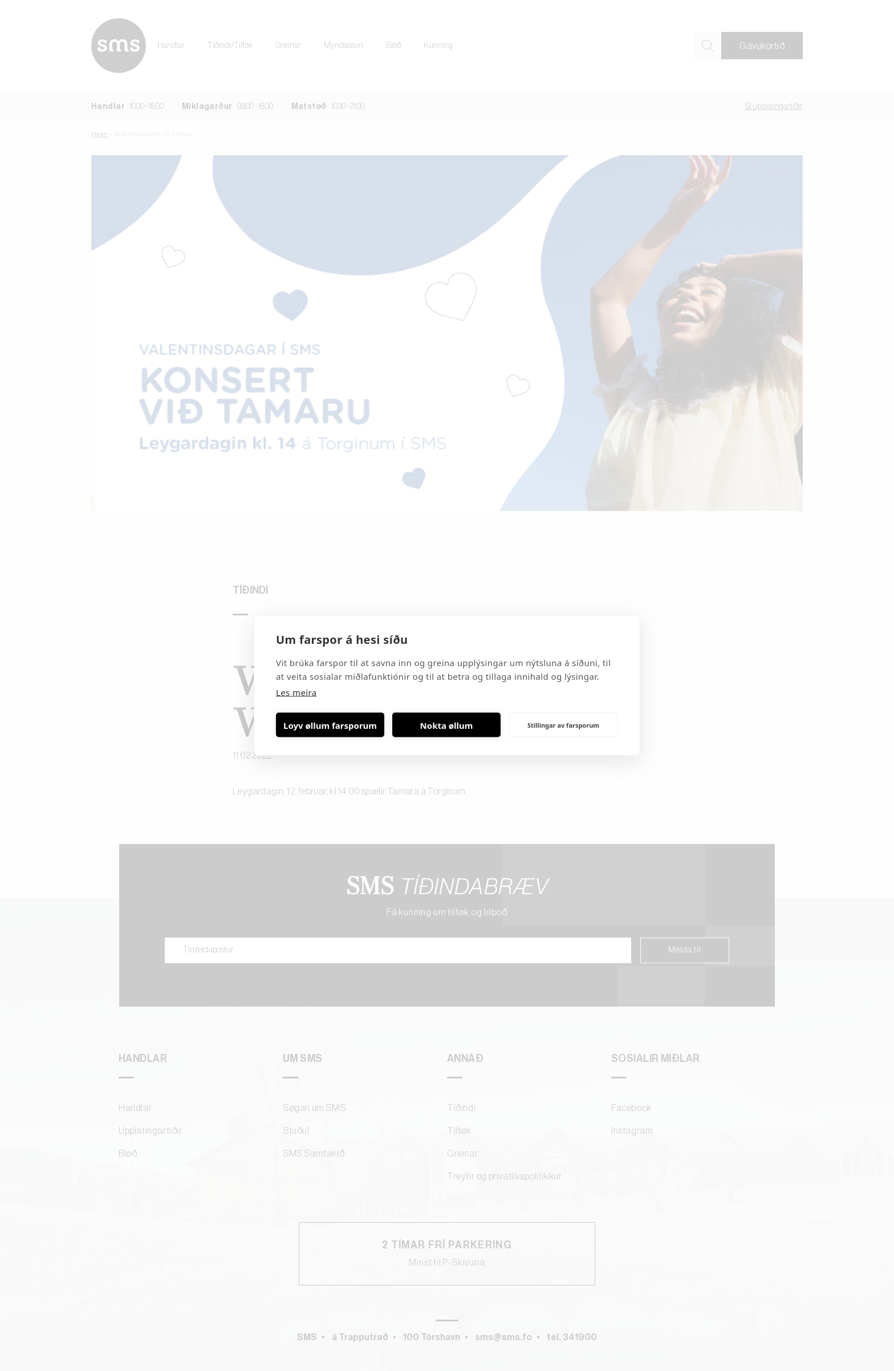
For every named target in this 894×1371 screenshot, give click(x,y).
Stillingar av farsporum (563, 724)
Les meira (296, 692)
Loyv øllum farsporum (330, 725)
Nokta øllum (446, 725)
